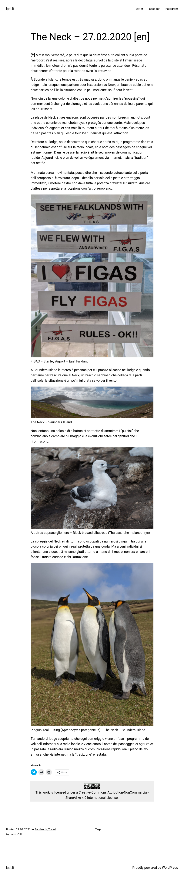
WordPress (170, 867)
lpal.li (10, 9)
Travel (52, 829)
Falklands (41, 829)
